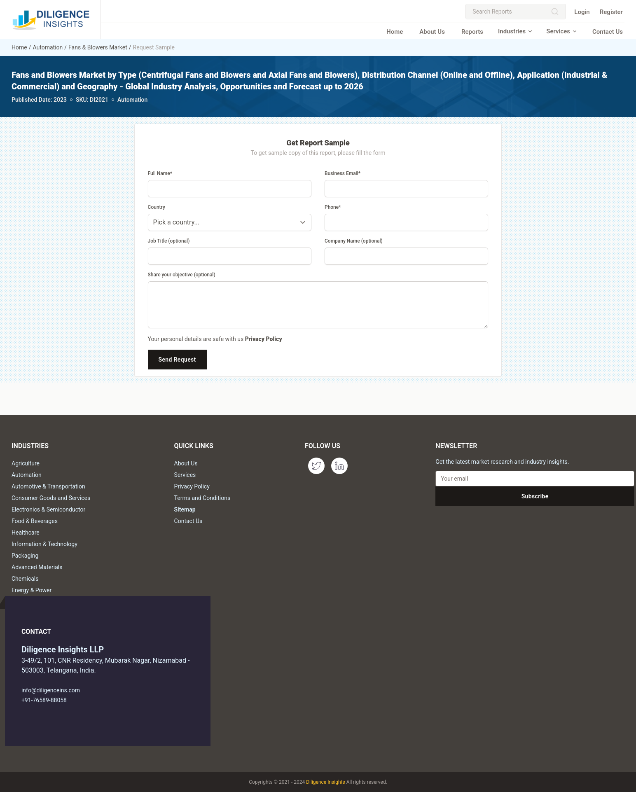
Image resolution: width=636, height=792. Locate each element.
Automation (48, 47)
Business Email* (342, 173)
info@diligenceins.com (50, 690)
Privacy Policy (263, 339)
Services (562, 31)
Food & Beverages (35, 521)
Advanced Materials (37, 567)
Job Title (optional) (169, 241)
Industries (515, 31)
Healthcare (26, 532)
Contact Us (607, 31)
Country (156, 207)
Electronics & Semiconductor (48, 509)
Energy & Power (31, 590)
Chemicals (25, 578)
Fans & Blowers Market (97, 47)
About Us (432, 31)
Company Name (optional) (354, 241)
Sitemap (185, 509)
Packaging (25, 555)
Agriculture (26, 463)
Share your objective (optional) (181, 275)
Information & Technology (44, 544)
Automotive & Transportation (48, 486)
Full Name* (160, 173)
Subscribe (535, 496)
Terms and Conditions (202, 498)
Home (394, 31)
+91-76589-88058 (44, 700)
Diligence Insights (325, 782)
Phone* (333, 207)
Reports (472, 31)
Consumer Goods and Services (51, 498)
